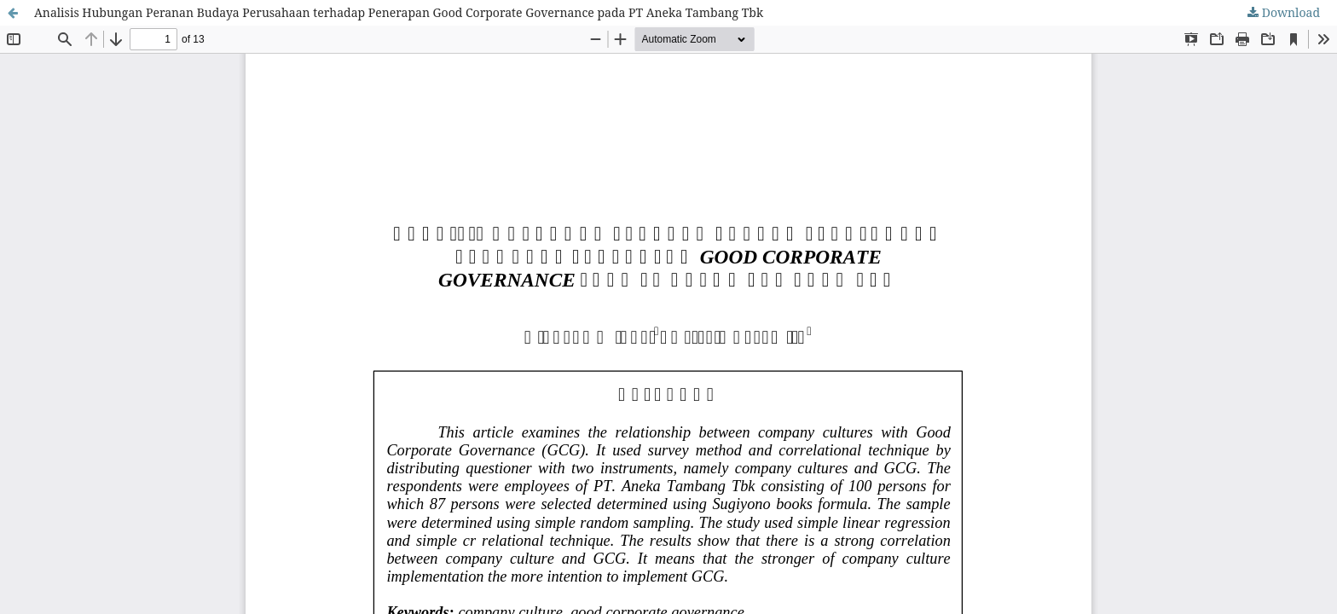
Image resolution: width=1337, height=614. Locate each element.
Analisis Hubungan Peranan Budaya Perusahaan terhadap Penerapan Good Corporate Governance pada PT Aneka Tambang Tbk (398, 12)
